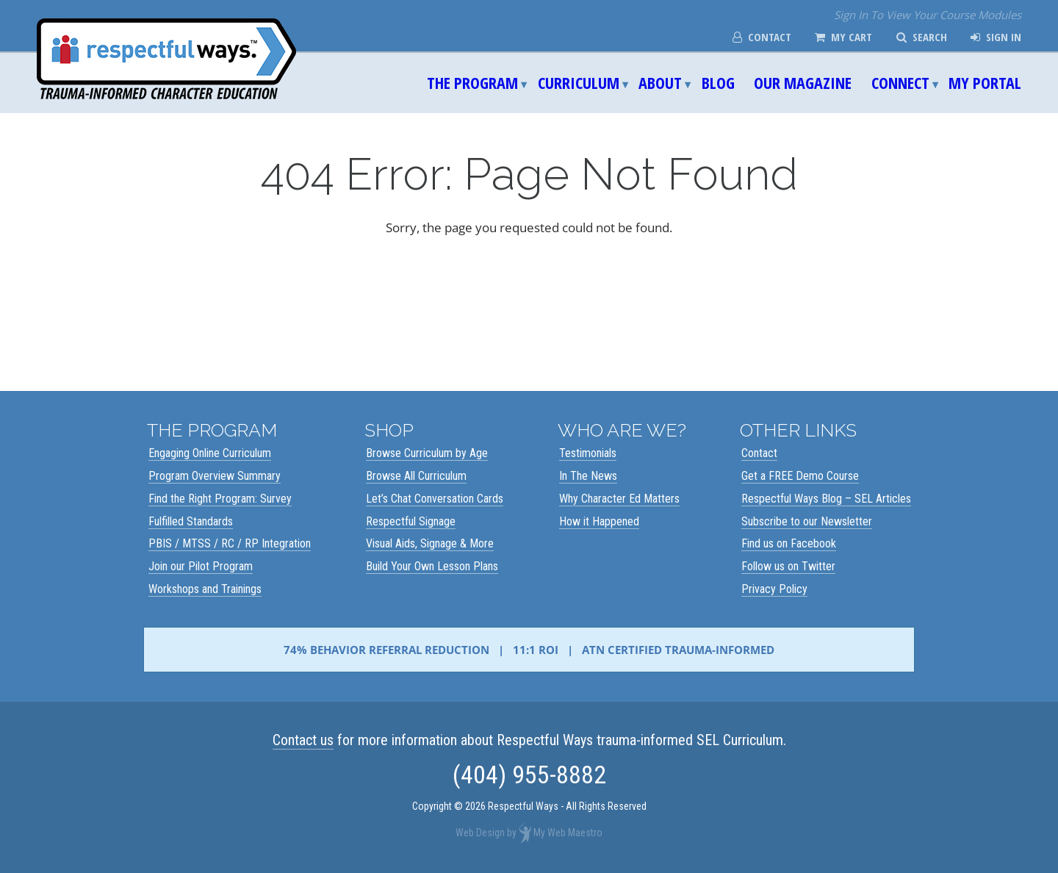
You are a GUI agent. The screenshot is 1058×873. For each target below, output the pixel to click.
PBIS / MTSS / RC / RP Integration (229, 543)
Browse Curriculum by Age (427, 453)
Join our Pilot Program (200, 566)
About (660, 82)
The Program (472, 82)
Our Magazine (803, 82)
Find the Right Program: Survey (220, 499)
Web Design (480, 832)
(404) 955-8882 (529, 774)
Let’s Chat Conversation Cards (434, 499)
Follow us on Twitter (788, 566)
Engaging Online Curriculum (209, 453)
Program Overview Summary (214, 476)
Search (921, 36)
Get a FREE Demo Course (800, 476)
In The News (588, 476)
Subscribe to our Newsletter (806, 521)
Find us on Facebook (788, 543)
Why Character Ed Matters (619, 499)
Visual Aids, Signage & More (430, 543)
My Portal (985, 82)
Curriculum (578, 82)
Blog (718, 82)
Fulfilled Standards (190, 521)
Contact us (303, 740)
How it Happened (599, 521)
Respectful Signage (411, 521)
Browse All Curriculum (416, 476)
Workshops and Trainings (205, 589)
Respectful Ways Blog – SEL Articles (826, 499)
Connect (900, 82)
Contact (762, 36)
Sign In (996, 36)
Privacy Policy (774, 589)
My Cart (843, 36)
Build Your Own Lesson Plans (432, 566)
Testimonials (587, 453)
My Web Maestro (567, 832)
